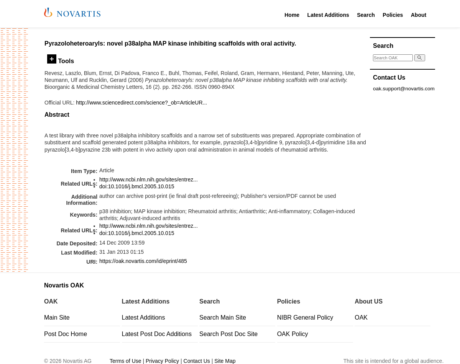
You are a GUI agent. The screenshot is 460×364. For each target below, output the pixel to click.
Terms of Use (125, 361)
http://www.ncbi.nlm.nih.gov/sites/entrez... (148, 179)
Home (291, 15)
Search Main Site (222, 317)
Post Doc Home (65, 334)
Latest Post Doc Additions (157, 334)
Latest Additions (328, 15)
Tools (60, 60)
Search (366, 15)
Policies (393, 15)
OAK (361, 317)
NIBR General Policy (305, 317)
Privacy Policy (162, 361)
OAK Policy (292, 334)
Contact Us (197, 361)
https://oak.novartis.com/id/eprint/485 (143, 261)
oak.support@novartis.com (404, 88)
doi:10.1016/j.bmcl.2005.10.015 (136, 186)
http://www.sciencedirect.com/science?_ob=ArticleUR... (141, 103)
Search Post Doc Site (228, 334)
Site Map (224, 361)
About (418, 15)
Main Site (57, 317)
